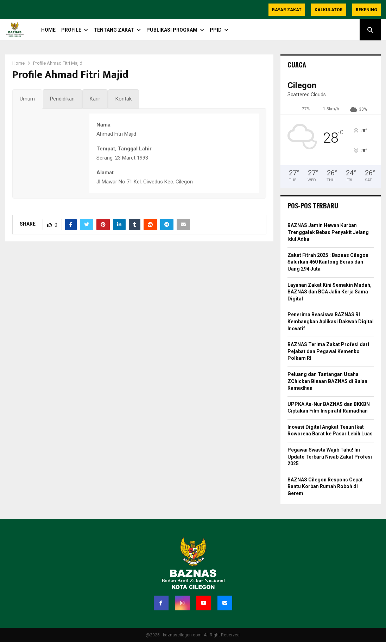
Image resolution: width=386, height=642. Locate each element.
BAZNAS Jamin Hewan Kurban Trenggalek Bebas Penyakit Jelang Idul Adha (328, 232)
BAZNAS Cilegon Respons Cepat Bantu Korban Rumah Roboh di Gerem (325, 486)
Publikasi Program (171, 30)
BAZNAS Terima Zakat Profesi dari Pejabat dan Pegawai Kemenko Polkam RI (328, 351)
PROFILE (71, 30)
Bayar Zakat (287, 9)
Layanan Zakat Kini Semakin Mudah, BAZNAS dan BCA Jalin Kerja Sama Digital (329, 291)
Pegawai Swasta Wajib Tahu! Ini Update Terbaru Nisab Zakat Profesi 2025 (329, 456)
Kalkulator (329, 9)
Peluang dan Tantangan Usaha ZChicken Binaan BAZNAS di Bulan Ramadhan (327, 381)
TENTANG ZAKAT (114, 30)
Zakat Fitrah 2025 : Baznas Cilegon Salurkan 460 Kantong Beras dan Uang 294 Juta (327, 262)
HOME (48, 30)
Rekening (366, 9)
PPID (216, 30)
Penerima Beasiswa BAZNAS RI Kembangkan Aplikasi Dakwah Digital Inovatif (330, 321)
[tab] (27, 99)
